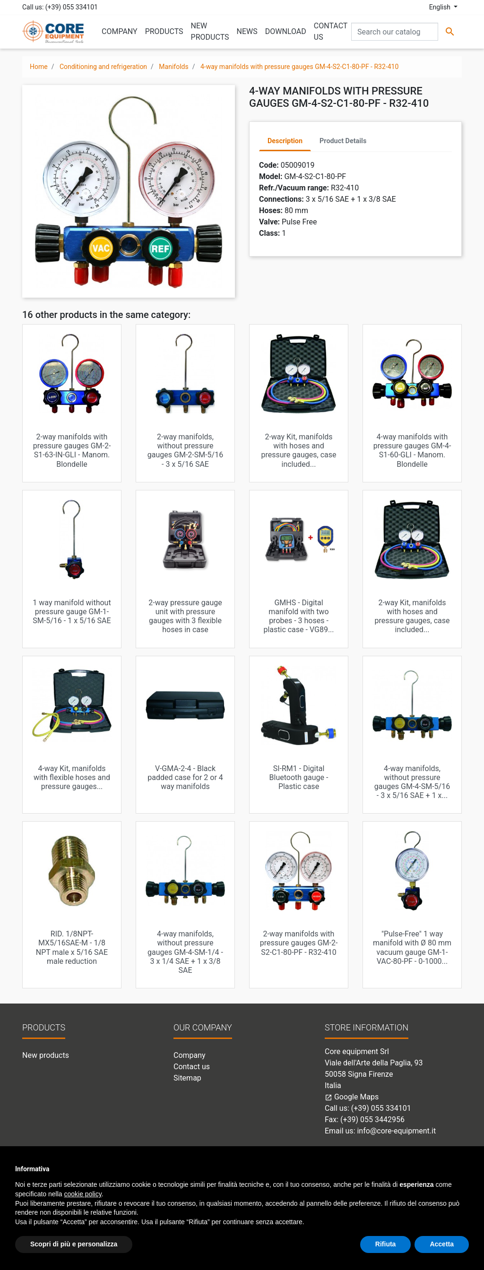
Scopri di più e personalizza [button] (73, 1244)
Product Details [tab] (343, 141)
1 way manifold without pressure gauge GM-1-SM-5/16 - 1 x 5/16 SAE (72, 611)
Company (189, 1055)
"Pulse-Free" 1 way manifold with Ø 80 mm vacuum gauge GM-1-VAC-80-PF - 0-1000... (412, 947)
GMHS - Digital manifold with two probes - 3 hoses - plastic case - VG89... (298, 616)
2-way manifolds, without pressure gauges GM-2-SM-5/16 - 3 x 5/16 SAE (185, 450)
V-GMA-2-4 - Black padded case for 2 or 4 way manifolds (185, 777)
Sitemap (187, 1077)
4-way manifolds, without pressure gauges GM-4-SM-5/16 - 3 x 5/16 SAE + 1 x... (412, 782)
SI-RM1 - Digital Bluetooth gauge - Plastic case (298, 777)
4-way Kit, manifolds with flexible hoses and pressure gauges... (72, 777)
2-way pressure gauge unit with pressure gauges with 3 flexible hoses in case (185, 616)
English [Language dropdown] (440, 7)
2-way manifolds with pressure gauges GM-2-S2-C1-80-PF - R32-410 (299, 942)
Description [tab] (285, 141)
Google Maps (352, 1096)
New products (45, 1055)
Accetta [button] (442, 1244)
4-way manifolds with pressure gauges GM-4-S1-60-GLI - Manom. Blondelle (412, 450)
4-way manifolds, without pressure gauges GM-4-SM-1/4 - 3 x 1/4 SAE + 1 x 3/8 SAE (185, 952)
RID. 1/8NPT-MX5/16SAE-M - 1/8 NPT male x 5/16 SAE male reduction (72, 947)
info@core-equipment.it (396, 1130)
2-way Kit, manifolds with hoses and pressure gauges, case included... (299, 450)
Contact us (191, 1066)
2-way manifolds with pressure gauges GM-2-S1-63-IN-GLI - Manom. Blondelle (72, 450)
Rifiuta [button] (385, 1244)
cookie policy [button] (83, 1194)
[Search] (394, 32)
